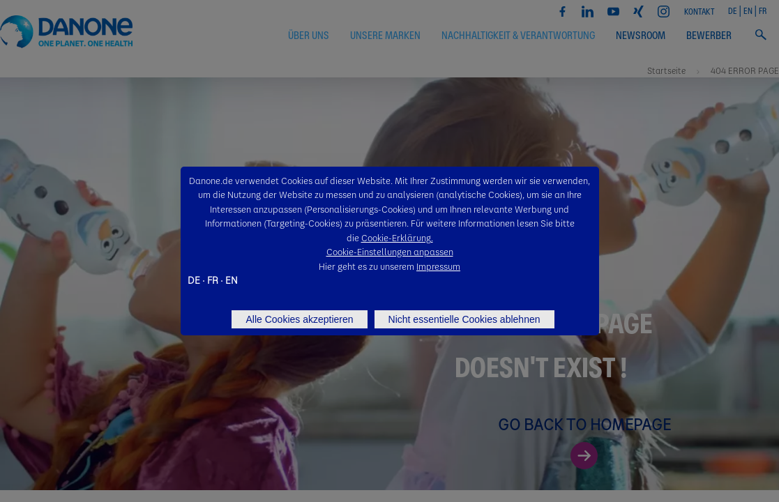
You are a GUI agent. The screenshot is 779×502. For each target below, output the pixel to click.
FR (212, 279)
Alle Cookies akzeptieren (299, 319)
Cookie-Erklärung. (397, 237)
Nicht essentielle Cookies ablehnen (464, 319)
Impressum (438, 266)
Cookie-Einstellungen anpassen (389, 251)
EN (231, 279)
